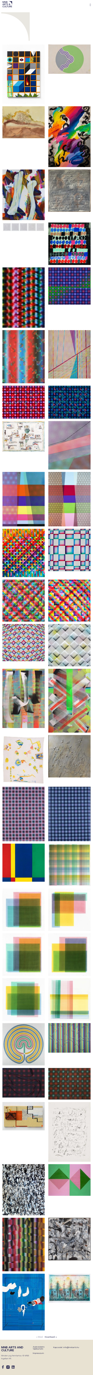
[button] (90, 4)
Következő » (51, 1336)
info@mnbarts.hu (71, 1347)
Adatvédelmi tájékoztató (38, 1348)
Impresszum (38, 1353)
